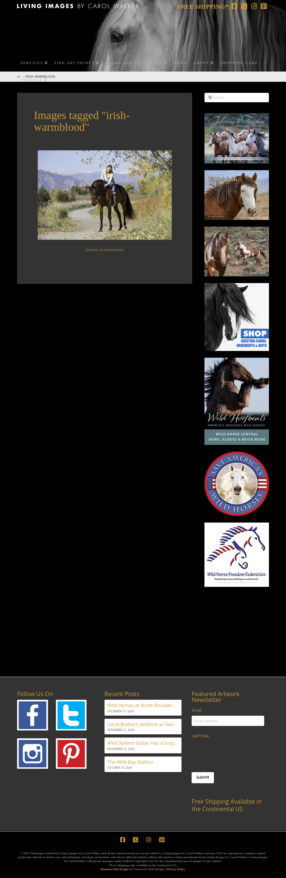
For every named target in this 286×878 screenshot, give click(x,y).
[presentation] (234, 752)
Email (197, 710)
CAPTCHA (200, 736)
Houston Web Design (114, 869)
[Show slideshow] (104, 250)
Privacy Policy (175, 869)
